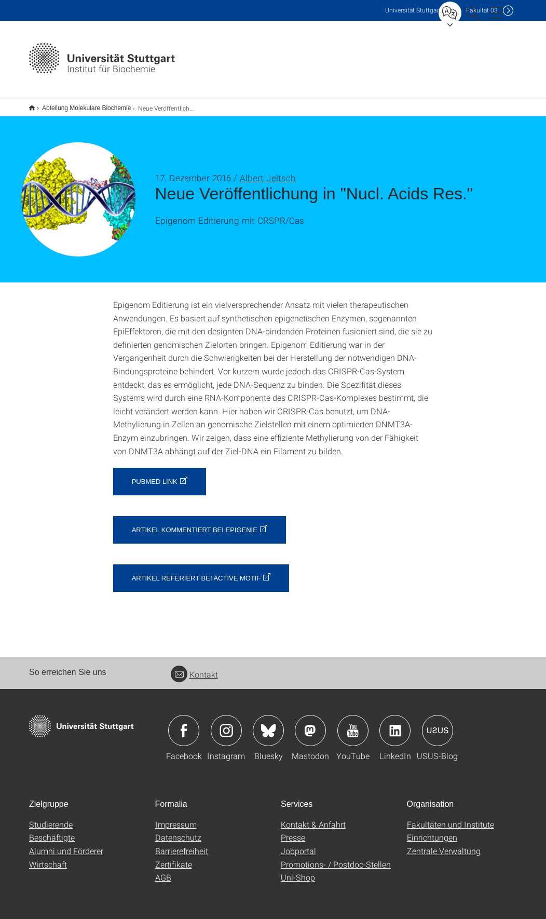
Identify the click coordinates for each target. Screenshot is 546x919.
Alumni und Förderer (66, 844)
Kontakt (194, 667)
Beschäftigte (52, 830)
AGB (163, 870)
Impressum (176, 817)
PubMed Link (155, 475)
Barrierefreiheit (181, 844)
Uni (413, 10)
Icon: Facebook (183, 723)
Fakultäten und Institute (450, 817)
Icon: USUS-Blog (437, 723)
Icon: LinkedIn (395, 723)
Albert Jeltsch (268, 171)
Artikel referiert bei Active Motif (196, 571)
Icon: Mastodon (310, 723)
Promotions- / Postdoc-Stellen (336, 857)
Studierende (51, 817)
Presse (293, 830)
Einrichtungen (432, 830)
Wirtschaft (48, 857)
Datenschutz (178, 830)
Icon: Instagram (226, 723)
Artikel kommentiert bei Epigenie (194, 523)
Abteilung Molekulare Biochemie (80, 104)
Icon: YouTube (352, 723)
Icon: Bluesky (268, 723)
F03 (482, 10)
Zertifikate (173, 857)
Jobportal (298, 844)
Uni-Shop (298, 870)
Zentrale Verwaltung (444, 844)
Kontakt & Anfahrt (313, 817)
